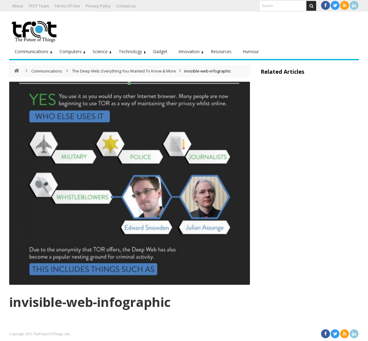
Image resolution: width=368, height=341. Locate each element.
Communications (31, 51)
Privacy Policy (98, 6)
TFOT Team (39, 6)
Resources (221, 51)
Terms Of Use (67, 6)
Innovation (189, 51)
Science (100, 51)
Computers (70, 51)
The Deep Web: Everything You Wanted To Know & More (124, 71)
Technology (130, 51)
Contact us (126, 6)
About (17, 6)
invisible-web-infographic (90, 302)
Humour (251, 51)
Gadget (160, 51)
